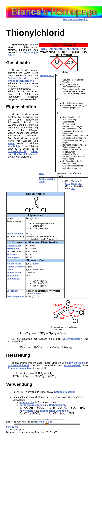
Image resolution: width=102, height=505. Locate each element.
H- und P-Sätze (47, 75)
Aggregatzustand (16, 266)
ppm (77, 181)
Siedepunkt (13, 275)
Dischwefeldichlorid (25, 154)
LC (67, 183)
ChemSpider (13, 257)
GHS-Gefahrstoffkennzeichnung (61, 49)
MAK (41, 173)
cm (35, 269)
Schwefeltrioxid (76, 363)
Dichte (10, 269)
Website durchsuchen (75, 19)
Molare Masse (14, 264)
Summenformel (15, 233)
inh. (80, 183)
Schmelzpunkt (14, 272)
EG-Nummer (13, 248)
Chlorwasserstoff (72, 339)
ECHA (10, 251)
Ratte (74, 183)
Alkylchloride (27, 410)
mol (37, 264)
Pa (39, 281)
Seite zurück (12, 427)
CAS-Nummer (14, 245)
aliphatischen (48, 410)
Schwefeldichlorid (18, 365)
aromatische (26, 402)
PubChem (12, 254)
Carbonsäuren (57, 405)
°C (34, 272)
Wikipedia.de (45, 422)
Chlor (34, 151)
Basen (11, 143)
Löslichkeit (12, 291)
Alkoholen (35, 293)
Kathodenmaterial (64, 392)
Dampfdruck (13, 278)
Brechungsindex (15, 296)
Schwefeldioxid (17, 78)
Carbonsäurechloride (31, 405)
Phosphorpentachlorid (21, 81)
